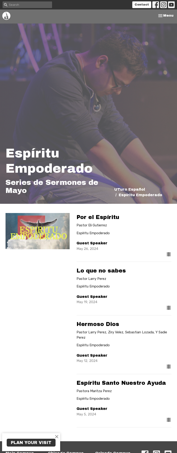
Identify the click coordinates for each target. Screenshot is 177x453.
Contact (142, 4)
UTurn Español (129, 189)
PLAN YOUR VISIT (31, 442)
